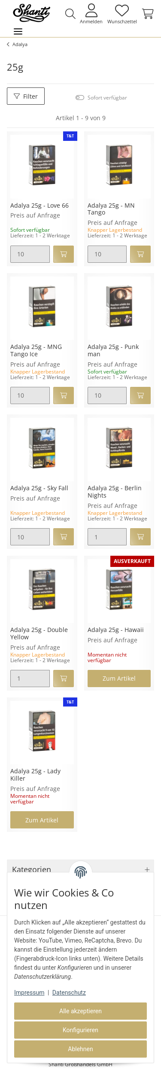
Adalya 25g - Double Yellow (39, 633)
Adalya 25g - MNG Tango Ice (36, 350)
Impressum (29, 992)
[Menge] (30, 254)
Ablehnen (80, 1049)
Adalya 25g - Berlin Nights (115, 492)
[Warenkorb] (146, 13)
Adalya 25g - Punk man (113, 350)
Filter (26, 96)
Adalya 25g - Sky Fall (39, 488)
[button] (70, 13)
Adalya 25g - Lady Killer (35, 775)
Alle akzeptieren (80, 1011)
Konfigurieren (80, 1030)
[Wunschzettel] (122, 13)
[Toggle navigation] (18, 31)
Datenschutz (69, 992)
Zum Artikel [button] (119, 678)
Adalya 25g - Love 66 (39, 205)
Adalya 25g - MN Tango (111, 209)
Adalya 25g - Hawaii (116, 630)
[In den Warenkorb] (63, 254)
